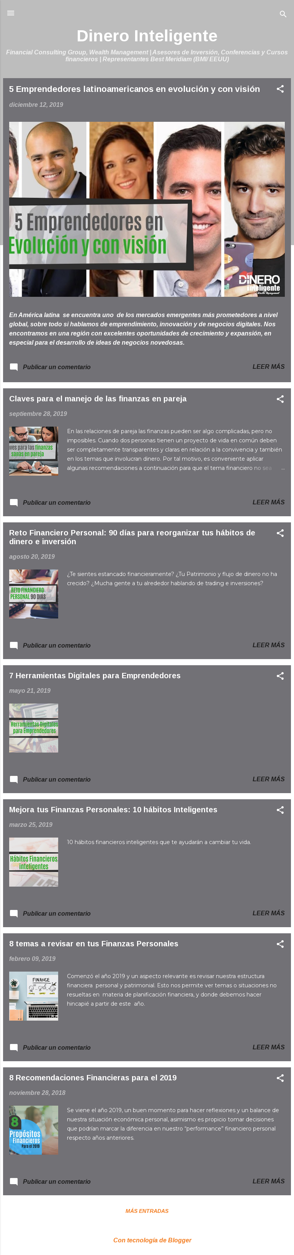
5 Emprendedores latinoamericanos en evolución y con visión (134, 89)
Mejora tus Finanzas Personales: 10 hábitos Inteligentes (113, 809)
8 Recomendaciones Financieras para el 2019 (92, 1077)
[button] (280, 90)
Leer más (269, 366)
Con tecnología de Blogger (147, 1240)
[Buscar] (283, 15)
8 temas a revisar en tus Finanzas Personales (93, 943)
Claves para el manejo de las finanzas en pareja (98, 398)
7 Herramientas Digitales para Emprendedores (95, 675)
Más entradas (147, 1211)
